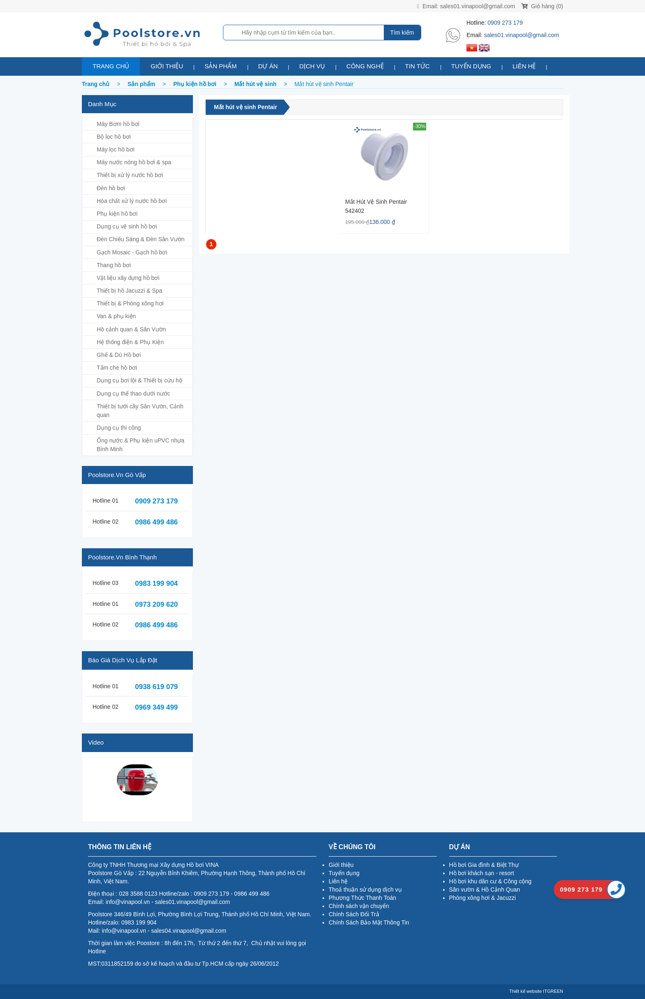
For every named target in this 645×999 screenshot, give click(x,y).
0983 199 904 (156, 583)
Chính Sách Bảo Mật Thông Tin (369, 922)
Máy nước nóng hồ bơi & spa (134, 162)
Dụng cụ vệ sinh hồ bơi (127, 226)
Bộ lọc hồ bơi (114, 136)
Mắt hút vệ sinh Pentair (245, 107)
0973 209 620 (156, 604)
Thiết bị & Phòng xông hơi (130, 303)
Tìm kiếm (402, 32)
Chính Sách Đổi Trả (354, 914)
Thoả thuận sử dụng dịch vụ (365, 889)
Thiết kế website (525, 991)
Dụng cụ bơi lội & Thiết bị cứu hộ (139, 380)
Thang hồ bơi (114, 265)
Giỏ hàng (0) (542, 6)
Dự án (268, 66)
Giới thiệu (167, 66)
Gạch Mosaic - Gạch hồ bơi (132, 252)
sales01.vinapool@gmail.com (477, 6)
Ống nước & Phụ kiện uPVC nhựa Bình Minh (140, 444)
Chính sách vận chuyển (359, 906)
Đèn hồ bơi (111, 188)
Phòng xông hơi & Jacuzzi (482, 897)
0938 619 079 (156, 687)
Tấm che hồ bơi (117, 367)
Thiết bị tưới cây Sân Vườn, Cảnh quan (140, 410)
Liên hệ (524, 66)
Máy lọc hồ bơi (116, 149)
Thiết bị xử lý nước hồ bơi (130, 175)
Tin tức (417, 66)
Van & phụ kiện (116, 316)
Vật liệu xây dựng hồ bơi (128, 278)
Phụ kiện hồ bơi (117, 213)
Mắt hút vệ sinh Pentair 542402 (376, 206)
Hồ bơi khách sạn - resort (481, 873)
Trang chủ (111, 66)
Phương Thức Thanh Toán (362, 897)
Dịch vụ (312, 66)
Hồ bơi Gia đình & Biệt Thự (484, 865)
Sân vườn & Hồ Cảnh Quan (484, 889)
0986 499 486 (156, 522)
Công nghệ (365, 66)
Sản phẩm (220, 66)
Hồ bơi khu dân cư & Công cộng (490, 881)
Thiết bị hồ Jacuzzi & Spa (129, 290)
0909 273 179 (505, 22)
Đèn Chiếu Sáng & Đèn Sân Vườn (141, 239)
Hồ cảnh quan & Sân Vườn (131, 329)
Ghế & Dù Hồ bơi (119, 355)
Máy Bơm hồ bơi (118, 124)
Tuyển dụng (471, 66)
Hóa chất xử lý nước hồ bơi (132, 201)
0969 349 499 (156, 707)
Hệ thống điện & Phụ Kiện (130, 342)
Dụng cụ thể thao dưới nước (133, 393)
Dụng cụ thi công (119, 427)
